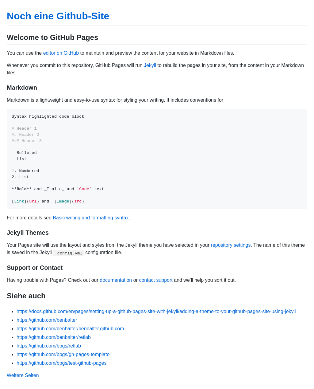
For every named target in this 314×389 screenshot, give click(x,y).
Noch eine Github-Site (58, 16)
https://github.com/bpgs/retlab (49, 345)
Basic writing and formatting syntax (90, 217)
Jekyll (150, 65)
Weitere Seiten (23, 375)
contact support (155, 280)
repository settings (231, 245)
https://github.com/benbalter (47, 320)
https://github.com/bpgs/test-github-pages (62, 363)
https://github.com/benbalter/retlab (54, 337)
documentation (116, 280)
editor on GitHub (61, 53)
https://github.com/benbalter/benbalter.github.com (70, 328)
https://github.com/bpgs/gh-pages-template (63, 354)
